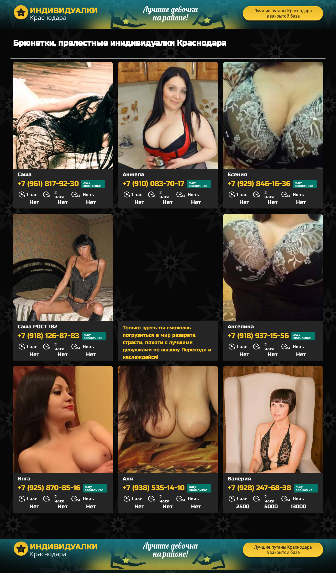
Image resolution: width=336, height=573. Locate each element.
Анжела (133, 174)
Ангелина (241, 326)
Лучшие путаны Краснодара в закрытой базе (283, 13)
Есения (237, 174)
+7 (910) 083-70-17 (167, 184)
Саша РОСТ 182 (37, 326)
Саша (25, 174)
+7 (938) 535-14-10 (167, 488)
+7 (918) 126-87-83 (62, 336)
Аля (128, 478)
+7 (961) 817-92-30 (61, 184)
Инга (24, 478)
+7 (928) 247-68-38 (273, 488)
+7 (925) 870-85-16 (62, 488)
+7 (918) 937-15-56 (271, 336)
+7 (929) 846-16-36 (272, 184)
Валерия (239, 478)
